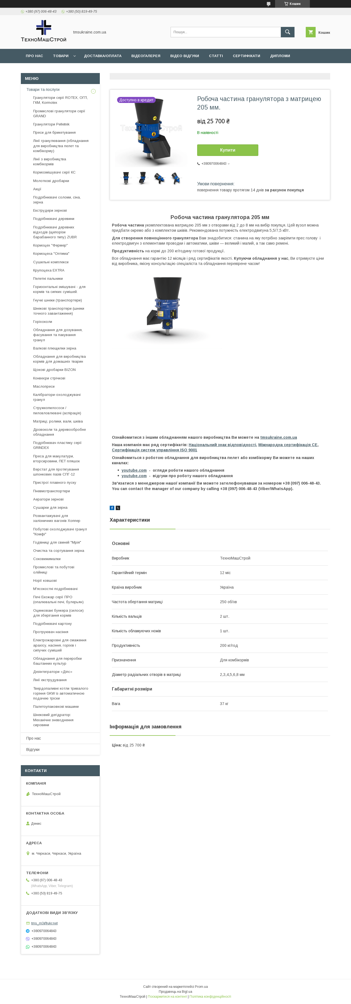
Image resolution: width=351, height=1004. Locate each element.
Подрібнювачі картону (52, 624)
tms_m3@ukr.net (44, 923)
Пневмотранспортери (51, 491)
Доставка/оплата (102, 56)
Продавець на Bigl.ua (175, 992)
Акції (37, 189)
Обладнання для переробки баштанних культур (57, 660)
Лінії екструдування (50, 680)
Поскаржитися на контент (167, 997)
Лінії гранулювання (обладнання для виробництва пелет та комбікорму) (61, 146)
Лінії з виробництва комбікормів (49, 161)
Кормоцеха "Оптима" (51, 253)
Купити (228, 150)
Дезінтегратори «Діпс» (52, 672)
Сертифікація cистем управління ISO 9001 (154, 450)
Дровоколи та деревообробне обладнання (59, 432)
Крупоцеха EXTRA (48, 270)
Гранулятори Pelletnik (51, 124)
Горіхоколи (42, 322)
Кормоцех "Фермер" (50, 245)
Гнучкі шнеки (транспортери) (57, 300)
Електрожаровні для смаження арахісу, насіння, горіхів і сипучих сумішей (59, 645)
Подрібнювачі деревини (53, 219)
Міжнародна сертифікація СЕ (288, 445)
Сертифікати (246, 56)
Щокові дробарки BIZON (54, 370)
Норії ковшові (45, 580)
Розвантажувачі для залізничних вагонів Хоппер (56, 518)
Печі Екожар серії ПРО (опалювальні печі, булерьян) (58, 599)
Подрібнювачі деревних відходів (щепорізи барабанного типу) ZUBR (55, 232)
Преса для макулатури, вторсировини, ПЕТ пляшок (56, 458)
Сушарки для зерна (50, 507)
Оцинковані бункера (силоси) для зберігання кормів (58, 612)
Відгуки (32, 749)
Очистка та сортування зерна (58, 551)
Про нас (34, 56)
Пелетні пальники (48, 278)
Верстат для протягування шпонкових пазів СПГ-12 (56, 471)
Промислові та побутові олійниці (53, 569)
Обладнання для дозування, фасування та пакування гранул (58, 335)
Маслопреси (44, 386)
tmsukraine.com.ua (278, 437)
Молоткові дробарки (51, 181)
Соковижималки (47, 559)
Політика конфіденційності (210, 997)
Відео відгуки (184, 56)
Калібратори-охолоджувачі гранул (57, 397)
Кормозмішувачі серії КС (54, 172)
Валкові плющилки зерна (54, 348)
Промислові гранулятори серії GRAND (59, 113)
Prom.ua (201, 987)
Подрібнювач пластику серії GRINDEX (57, 445)
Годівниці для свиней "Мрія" (57, 542)
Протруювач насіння (50, 632)
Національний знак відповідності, (223, 445)
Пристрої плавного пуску (54, 482)
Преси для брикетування (54, 132)
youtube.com (134, 470)
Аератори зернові (48, 499)
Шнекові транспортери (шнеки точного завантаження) (58, 310)
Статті (216, 56)
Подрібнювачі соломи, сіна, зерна (57, 199)
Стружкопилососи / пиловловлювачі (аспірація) (57, 410)
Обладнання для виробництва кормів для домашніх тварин (59, 358)
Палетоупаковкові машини (56, 706)
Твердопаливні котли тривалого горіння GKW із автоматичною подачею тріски (60, 693)
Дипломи (280, 56)
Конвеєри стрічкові (49, 378)
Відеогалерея (145, 56)
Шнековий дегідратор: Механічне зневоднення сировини (53, 720)
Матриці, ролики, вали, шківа (58, 421)
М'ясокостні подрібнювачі (55, 589)
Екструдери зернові (50, 210)
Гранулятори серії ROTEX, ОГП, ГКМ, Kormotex (60, 100)
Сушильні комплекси (51, 262)
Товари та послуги (43, 89)
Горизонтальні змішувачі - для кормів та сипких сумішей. (59, 289)
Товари (61, 56)
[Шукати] (288, 32)
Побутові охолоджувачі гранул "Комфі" (60, 531)
